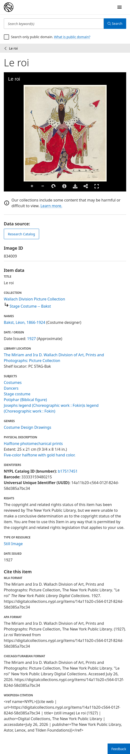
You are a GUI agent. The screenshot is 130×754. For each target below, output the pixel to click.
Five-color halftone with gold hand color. (39, 455)
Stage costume (17, 394)
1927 (31, 338)
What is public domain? (72, 37)
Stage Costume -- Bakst (30, 306)
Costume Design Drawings (27, 427)
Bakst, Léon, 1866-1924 (24, 322)
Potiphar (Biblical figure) (25, 399)
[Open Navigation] (119, 7)
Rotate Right (53, 186)
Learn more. (51, 205)
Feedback (118, 749)
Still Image (13, 543)
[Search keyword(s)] (54, 23)
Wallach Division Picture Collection (34, 299)
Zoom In (32, 186)
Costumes (13, 382)
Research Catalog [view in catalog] (21, 234)
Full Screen (96, 186)
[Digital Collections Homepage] (8, 7)
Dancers (11, 388)
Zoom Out (43, 186)
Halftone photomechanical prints (33, 443)
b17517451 (68, 471)
